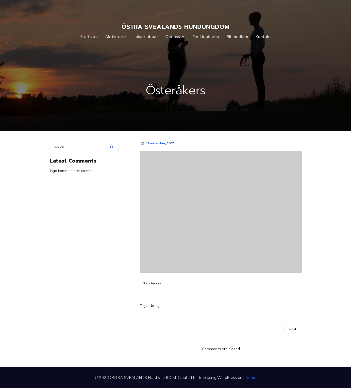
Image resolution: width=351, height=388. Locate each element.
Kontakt (263, 37)
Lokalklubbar (146, 37)
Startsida (89, 37)
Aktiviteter (115, 37)
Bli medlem (237, 37)
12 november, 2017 (157, 143)
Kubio (251, 377)
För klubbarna (205, 37)
